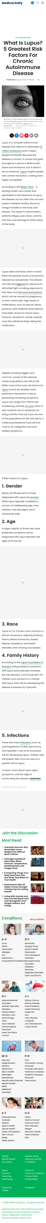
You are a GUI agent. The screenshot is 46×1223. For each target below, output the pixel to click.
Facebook (6, 1187)
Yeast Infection (32, 1134)
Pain (27, 1060)
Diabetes (29, 966)
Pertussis (29, 1077)
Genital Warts (8, 1012)
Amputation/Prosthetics (13, 961)
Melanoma (7, 1068)
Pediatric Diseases (34, 1074)
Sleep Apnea (8, 1140)
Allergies (6, 952)
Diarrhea (29, 969)
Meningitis (7, 1074)
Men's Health (8, 1071)
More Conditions (37, 919)
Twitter (5, 1190)
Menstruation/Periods (12, 1080)
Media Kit (29, 1170)
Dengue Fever (31, 946)
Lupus (23, 171)
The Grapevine (23, 37)
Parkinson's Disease (34, 1071)
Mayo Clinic (27, 186)
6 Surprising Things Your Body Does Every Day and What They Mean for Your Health (16, 876)
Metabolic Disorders (7, 1091)
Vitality (5, 1156)
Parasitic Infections (34, 1068)
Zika (27, 1137)
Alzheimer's (7, 958)
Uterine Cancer (32, 1120)
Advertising (7, 1179)
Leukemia (29, 1012)
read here (35, 778)
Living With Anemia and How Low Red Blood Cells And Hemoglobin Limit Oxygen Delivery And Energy (16, 901)
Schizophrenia (9, 1117)
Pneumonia (30, 1080)
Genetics (6, 1009)
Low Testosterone (33, 1023)
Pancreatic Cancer (34, 1063)
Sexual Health (8, 1128)
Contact (6, 1173)
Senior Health (8, 1125)
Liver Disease (31, 1017)
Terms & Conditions (34, 1173)
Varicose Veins (32, 1122)
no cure (29, 406)
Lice (27, 1015)
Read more (25, 1217)
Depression (30, 952)
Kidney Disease (32, 1003)
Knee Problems (32, 1006)
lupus (5, 389)
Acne (4, 943)
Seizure (5, 1122)
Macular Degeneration (8, 1061)
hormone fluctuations (30, 292)
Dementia (29, 943)
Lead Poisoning (32, 1009)
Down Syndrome (33, 975)
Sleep (4, 1137)
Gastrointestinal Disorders (9, 1002)
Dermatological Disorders (32, 956)
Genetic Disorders (10, 1006)
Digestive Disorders (34, 972)
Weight (28, 1128)
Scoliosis (6, 1120)
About (5, 1170)
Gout (4, 1020)
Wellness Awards (33, 1159)
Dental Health (31, 949)
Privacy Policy (31, 1176)
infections (25, 742)
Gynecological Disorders (9, 1028)
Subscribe (7, 1176)
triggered (20, 284)
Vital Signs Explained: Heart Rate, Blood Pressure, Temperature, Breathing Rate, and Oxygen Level (15, 864)
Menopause (7, 1077)
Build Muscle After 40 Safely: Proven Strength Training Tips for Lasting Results (16, 888)
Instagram (30, 1187)
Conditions (12, 918)
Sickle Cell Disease (11, 1131)
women (34, 497)
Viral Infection (31, 1125)
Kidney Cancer (32, 1000)
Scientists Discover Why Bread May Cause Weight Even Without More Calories (16, 851)
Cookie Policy (31, 1179)
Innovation (7, 1162)
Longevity (29, 1020)
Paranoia (29, 1066)
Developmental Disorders (32, 962)
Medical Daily (12, 3)
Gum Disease (8, 1023)
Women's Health (33, 1131)
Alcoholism (7, 949)
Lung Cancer (31, 1026)
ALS (3, 955)
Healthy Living (31, 1156)
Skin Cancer (7, 1134)
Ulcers (28, 1117)
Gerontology (8, 1017)
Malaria (5, 1066)
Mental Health (8, 1083)
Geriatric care (8, 1015)
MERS (4, 1086)
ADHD (4, 946)
